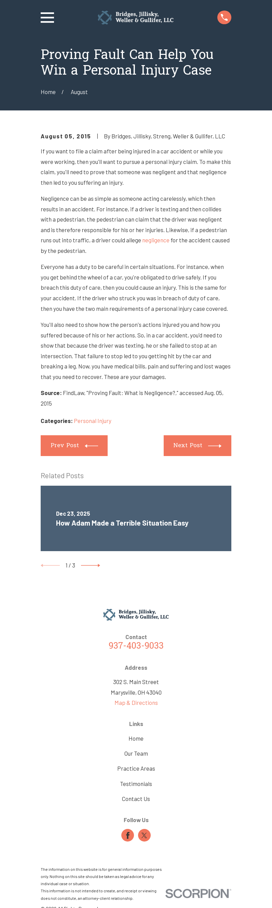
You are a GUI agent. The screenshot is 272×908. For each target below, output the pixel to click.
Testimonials (136, 783)
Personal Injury (92, 420)
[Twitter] (144, 835)
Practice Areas (136, 768)
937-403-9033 (136, 646)
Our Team (136, 753)
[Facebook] (127, 835)
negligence (155, 240)
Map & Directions (136, 702)
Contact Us (136, 798)
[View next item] (90, 565)
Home (136, 738)
